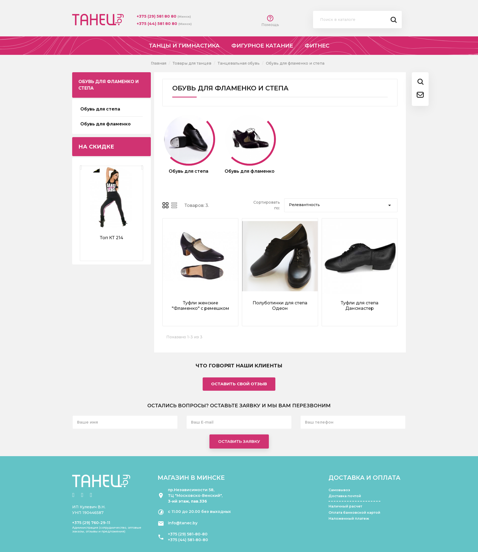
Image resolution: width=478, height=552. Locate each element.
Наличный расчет (345, 506)
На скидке (96, 146)
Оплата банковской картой (354, 512)
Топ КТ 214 (111, 237)
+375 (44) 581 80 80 (157, 23)
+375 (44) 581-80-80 (188, 539)
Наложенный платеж (349, 518)
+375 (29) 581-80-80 (188, 534)
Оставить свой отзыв (239, 383)
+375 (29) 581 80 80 (157, 16)
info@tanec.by (182, 523)
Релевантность (341, 205)
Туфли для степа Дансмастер (359, 305)
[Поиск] (357, 19)
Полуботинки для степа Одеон (280, 305)
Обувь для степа (100, 109)
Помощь (270, 20)
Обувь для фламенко (105, 124)
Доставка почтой (345, 496)
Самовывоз (339, 490)
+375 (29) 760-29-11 (91, 522)
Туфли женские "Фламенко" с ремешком (200, 305)
